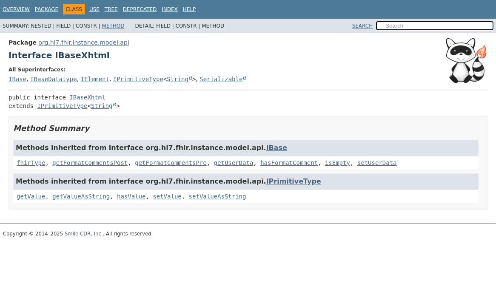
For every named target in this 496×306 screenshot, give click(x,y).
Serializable (221, 79)
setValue (167, 196)
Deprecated (140, 9)
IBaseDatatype (53, 79)
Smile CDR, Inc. (84, 234)
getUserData (234, 162)
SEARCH (362, 26)
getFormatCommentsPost (90, 162)
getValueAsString (81, 196)
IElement (95, 79)
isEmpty (337, 162)
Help (189, 9)
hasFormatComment (289, 162)
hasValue (131, 196)
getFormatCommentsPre (171, 162)
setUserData (377, 162)
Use (94, 9)
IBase (17, 79)
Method (113, 26)
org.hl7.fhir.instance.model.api (83, 42)
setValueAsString (217, 196)
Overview (16, 9)
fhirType (31, 162)
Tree (111, 9)
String (177, 79)
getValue (31, 196)
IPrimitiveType (138, 79)
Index (170, 9)
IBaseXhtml (87, 97)
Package (46, 9)
